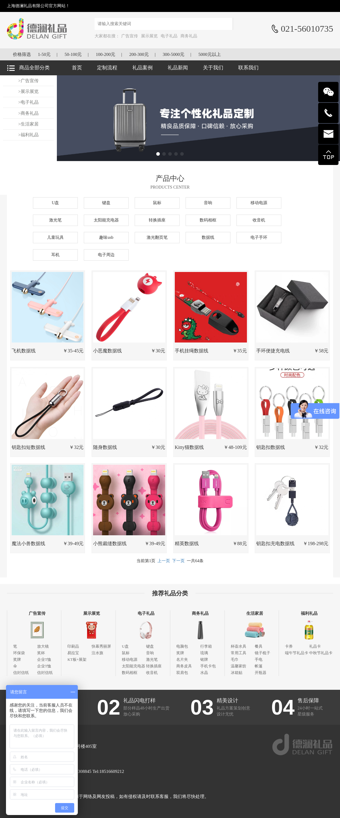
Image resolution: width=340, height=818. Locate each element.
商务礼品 (188, 36)
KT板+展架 (76, 659)
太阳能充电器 (106, 220)
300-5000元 (174, 54)
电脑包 (182, 646)
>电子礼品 (28, 102)
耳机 (55, 255)
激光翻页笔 (157, 237)
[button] (158, 154)
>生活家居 (28, 124)
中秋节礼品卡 (321, 653)
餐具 (258, 646)
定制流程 (107, 68)
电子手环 (259, 237)
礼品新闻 (178, 68)
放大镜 (43, 646)
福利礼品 (309, 613)
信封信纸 (21, 672)
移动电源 (259, 203)
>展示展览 (28, 91)
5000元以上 (209, 54)
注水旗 (97, 653)
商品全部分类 (34, 68)
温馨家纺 (238, 666)
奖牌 (17, 659)
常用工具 (238, 653)
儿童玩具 (55, 237)
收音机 (259, 220)
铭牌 (204, 659)
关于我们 (213, 68)
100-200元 (105, 54)
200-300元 (139, 54)
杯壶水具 (238, 646)
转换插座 (157, 220)
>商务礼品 (28, 113)
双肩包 (182, 672)
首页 (77, 68)
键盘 (106, 203)
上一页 (163, 561)
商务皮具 (184, 666)
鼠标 (157, 203)
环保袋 (19, 653)
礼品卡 (315, 646)
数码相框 (208, 220)
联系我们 (248, 68)
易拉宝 (73, 653)
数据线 (208, 237)
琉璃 (204, 653)
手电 (258, 659)
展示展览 (149, 36)
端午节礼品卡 (296, 653)
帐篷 (258, 666)
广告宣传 (129, 36)
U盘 (55, 203)
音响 (208, 203)
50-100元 (73, 54)
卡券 (289, 646)
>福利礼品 (28, 134)
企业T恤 (44, 659)
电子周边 (106, 255)
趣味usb (106, 237)
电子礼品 (169, 36)
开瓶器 (260, 672)
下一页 (178, 561)
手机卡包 (208, 666)
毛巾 (235, 659)
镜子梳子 (262, 653)
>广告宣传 (28, 80)
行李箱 (206, 646)
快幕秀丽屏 (101, 646)
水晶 (204, 672)
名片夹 (182, 659)
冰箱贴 (236, 672)
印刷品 (73, 646)
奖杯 (41, 653)
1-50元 (44, 54)
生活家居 (254, 613)
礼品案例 (142, 68)
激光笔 (55, 220)
